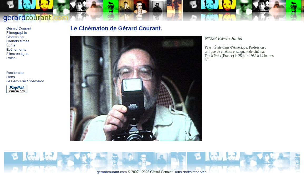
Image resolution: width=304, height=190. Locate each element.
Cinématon (15, 37)
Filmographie (16, 33)
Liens (10, 77)
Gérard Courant (18, 28)
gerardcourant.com (112, 172)
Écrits (10, 45)
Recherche (15, 73)
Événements (16, 49)
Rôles (11, 58)
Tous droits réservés (190, 172)
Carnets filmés (17, 41)
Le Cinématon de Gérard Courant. (116, 28)
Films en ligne (17, 54)
